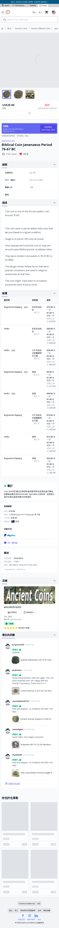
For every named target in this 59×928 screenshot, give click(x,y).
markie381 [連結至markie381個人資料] (17, 754)
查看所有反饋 (12, 783)
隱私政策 (21, 919)
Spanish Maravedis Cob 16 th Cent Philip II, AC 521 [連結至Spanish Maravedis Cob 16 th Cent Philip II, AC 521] (37, 659)
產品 (9, 28)
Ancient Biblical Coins (40, 28)
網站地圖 (46, 910)
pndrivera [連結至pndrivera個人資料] (17, 670)
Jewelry (32, 5)
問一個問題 (10, 542)
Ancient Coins (21, 28)
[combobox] (29, 20)
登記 (34, 12)
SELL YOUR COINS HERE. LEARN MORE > (29, 2)
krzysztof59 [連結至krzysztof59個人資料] (18, 644)
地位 (39, 919)
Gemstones (18, 5)
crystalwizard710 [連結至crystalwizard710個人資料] (20, 701)
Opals (5, 5)
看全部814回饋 (17, 628)
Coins (43, 5)
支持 (39, 910)
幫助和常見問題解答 (27, 910)
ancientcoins (8, 140)
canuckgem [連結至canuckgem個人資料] (17, 729)
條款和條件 (31, 919)
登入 (40, 12)
